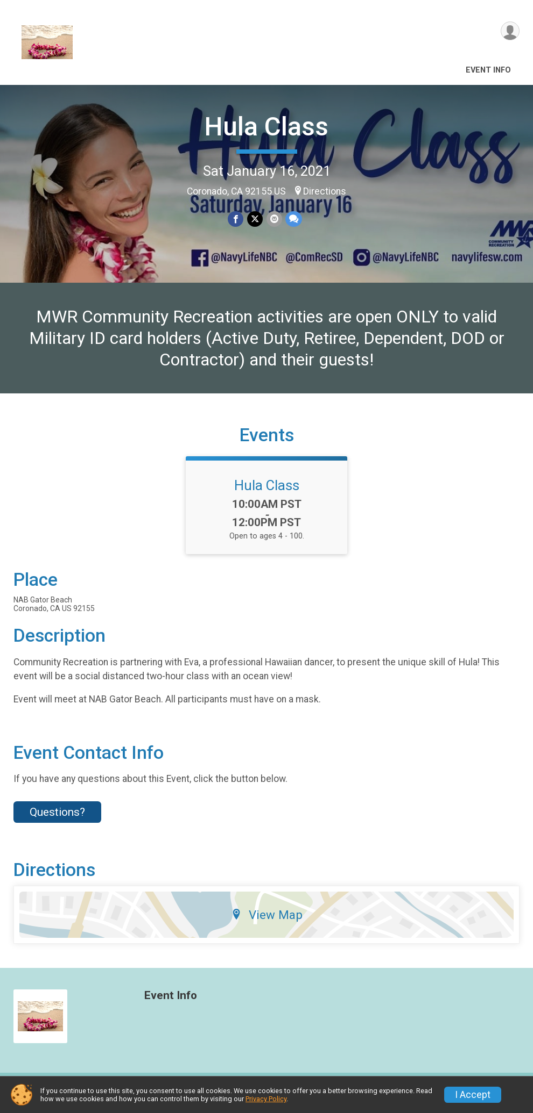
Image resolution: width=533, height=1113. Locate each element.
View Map (267, 921)
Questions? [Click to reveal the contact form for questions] (57, 818)
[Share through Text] (293, 219)
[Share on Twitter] (255, 219)
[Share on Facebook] (236, 219)
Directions (324, 191)
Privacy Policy (266, 1099)
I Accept (472, 1094)
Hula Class (266, 126)
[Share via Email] (274, 219)
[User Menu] (510, 31)
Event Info (488, 70)
